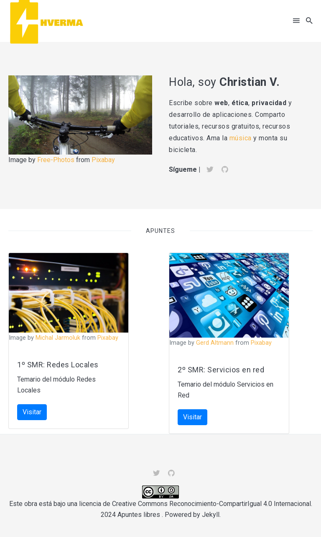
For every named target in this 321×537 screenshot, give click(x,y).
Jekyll (210, 515)
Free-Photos (55, 160)
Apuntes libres (138, 515)
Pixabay (103, 160)
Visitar (32, 412)
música (241, 138)
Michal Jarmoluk (58, 337)
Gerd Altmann (215, 342)
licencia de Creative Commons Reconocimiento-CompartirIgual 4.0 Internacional (195, 504)
